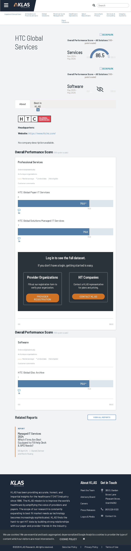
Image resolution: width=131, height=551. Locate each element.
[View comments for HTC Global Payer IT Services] (19, 211)
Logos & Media (87, 516)
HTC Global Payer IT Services (34, 192)
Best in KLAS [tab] (38, 104)
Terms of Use (112, 546)
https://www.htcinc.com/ (42, 133)
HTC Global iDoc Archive (31, 372)
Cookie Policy (68, 539)
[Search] (113, 5)
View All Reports (101, 417)
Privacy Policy (91, 546)
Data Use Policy (69, 546)
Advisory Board (87, 496)
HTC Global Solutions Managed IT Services (41, 220)
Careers (84, 503)
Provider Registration (42, 298)
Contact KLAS (88, 296)
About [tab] (22, 103)
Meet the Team (87, 490)
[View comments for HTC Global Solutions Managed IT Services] (19, 239)
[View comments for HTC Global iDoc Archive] (19, 391)
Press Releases (87, 510)
